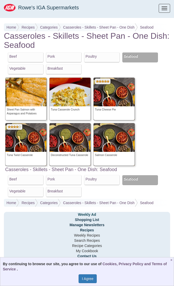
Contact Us (87, 256)
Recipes (28, 27)
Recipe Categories (87, 246)
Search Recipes (87, 240)
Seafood (147, 27)
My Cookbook (87, 251)
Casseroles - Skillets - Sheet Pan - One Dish (98, 27)
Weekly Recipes (87, 235)
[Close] (172, 260)
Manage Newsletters (87, 225)
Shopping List (87, 220)
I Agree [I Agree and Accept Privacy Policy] (87, 279)
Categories (49, 27)
